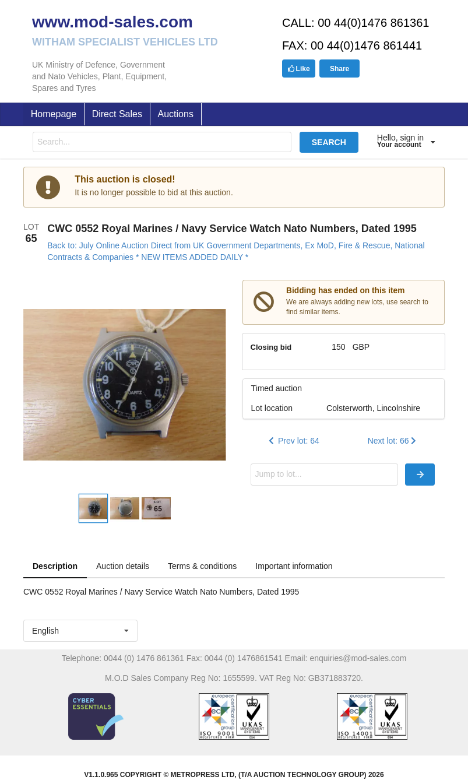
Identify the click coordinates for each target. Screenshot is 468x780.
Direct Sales (117, 114)
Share (339, 69)
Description (55, 566)
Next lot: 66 (393, 440)
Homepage (53, 114)
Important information (293, 566)
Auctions (175, 114)
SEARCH (329, 142)
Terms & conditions (202, 566)
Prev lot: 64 (292, 440)
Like (298, 69)
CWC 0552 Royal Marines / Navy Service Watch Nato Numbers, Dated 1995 (232, 228)
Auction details (122, 566)
